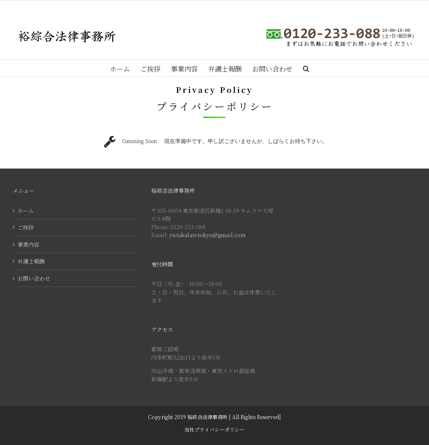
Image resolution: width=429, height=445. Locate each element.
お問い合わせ (34, 278)
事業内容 (28, 244)
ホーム (26, 211)
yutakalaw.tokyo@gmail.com (207, 235)
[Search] (306, 68)
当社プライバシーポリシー (214, 429)
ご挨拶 (26, 227)
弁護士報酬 (31, 261)
